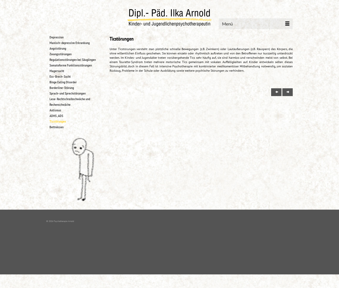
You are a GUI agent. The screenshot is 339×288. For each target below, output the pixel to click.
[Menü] (256, 23)
